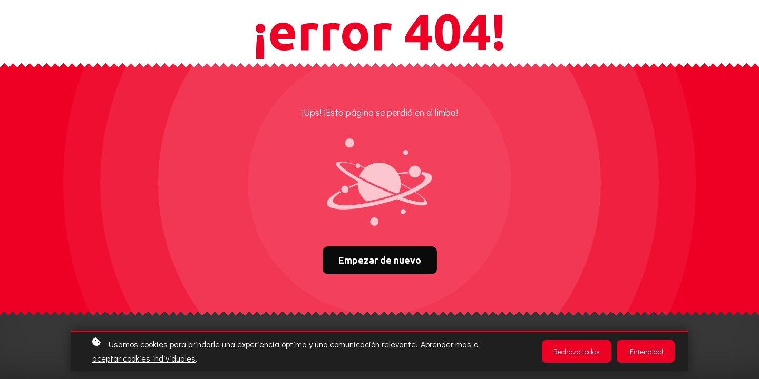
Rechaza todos (576, 351)
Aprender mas (446, 344)
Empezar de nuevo (379, 260)
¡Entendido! (645, 351)
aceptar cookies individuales (144, 358)
